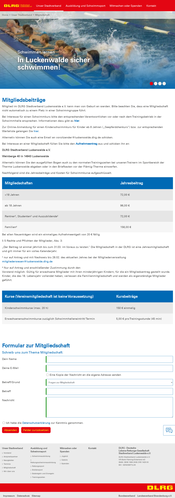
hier (76, 120)
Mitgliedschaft (42, 15)
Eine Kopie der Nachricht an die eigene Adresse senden (85, 374)
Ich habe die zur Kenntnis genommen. (45, 422)
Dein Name (9, 359)
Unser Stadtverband (21, 15)
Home (5, 15)
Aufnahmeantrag (87, 143)
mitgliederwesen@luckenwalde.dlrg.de (27, 261)
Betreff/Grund (11, 382)
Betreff (6, 391)
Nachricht (8, 400)
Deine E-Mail (10, 368)
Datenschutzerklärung (36, 422)
